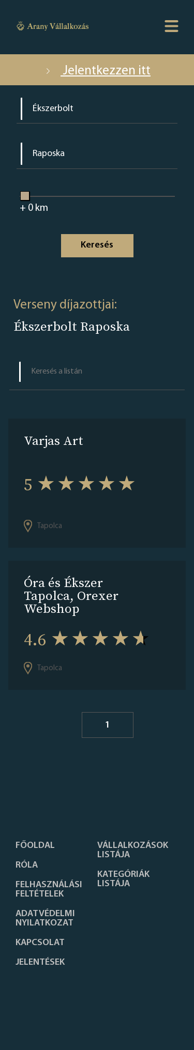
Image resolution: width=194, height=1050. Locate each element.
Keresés (97, 245)
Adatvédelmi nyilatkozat (45, 918)
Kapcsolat (40, 943)
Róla (27, 865)
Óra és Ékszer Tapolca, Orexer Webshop (71, 595)
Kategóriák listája (123, 879)
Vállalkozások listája (132, 850)
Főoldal (35, 846)
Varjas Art (53, 440)
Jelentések (40, 962)
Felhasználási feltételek (49, 890)
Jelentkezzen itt (97, 71)
